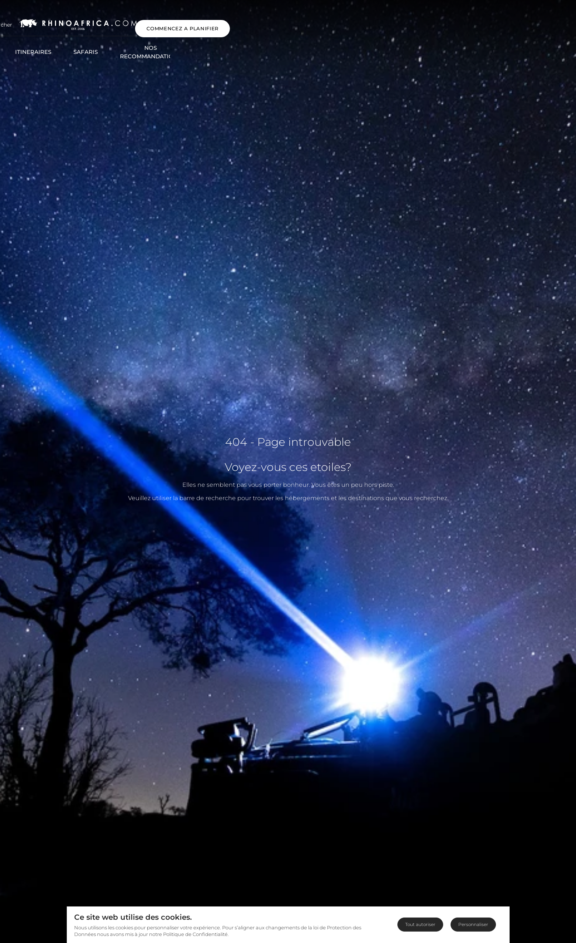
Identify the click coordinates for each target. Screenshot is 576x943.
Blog (421, 41)
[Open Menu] (19, 21)
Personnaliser (473, 924)
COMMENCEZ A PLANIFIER (521, 21)
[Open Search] (59, 21)
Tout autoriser (420, 924)
